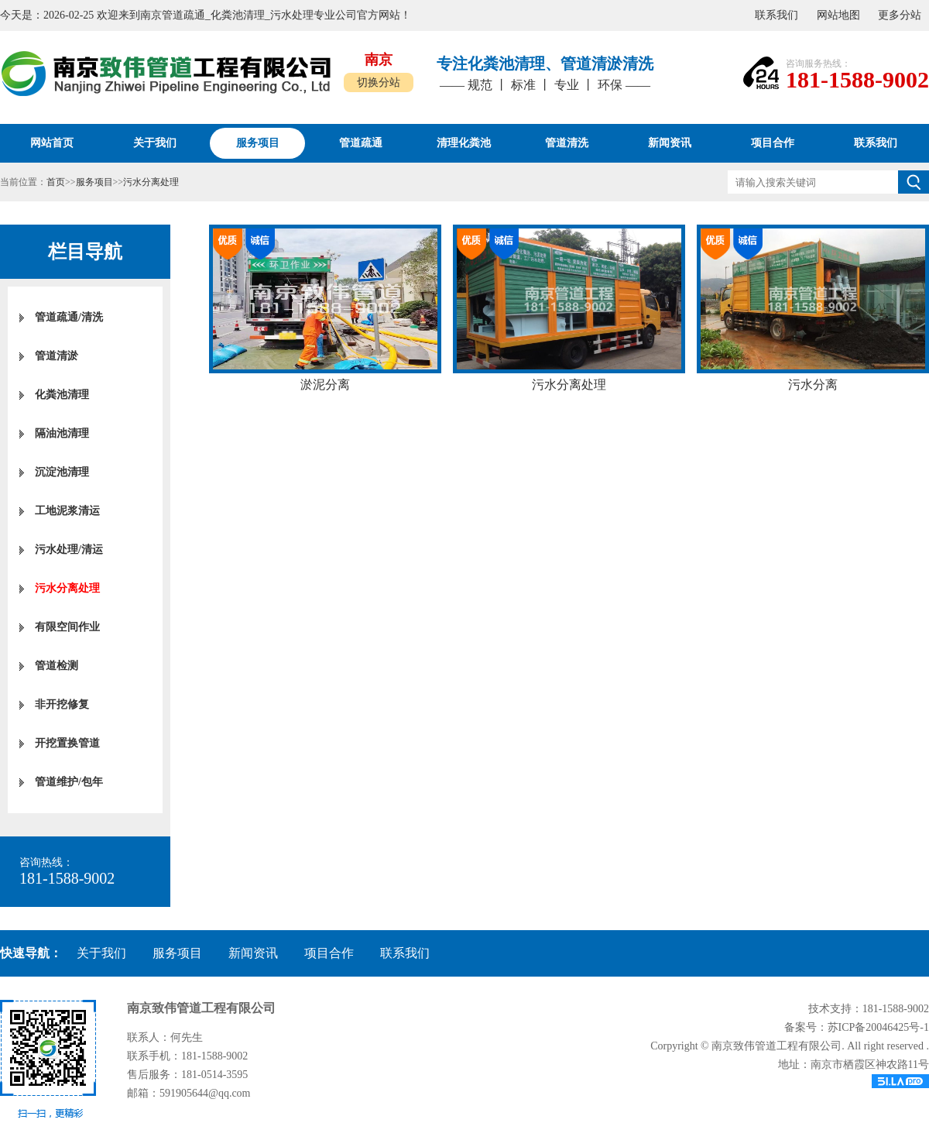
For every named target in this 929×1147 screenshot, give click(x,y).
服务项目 (94, 182)
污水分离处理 (151, 182)
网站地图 (838, 15)
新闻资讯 (253, 953)
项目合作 (329, 953)
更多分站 (899, 15)
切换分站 (378, 82)
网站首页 (52, 143)
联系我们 (776, 15)
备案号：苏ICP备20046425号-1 (856, 1027)
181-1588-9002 (857, 79)
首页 (55, 182)
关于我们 (101, 953)
